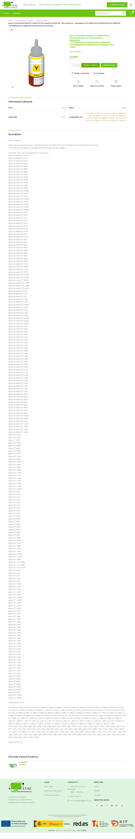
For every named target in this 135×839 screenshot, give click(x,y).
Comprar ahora (109, 65)
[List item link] (54, 786)
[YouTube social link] (112, 806)
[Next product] (14, 30)
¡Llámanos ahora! (117, 5)
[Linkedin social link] (122, 806)
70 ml (63, 117)
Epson (31, 20)
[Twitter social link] (102, 806)
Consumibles (20, 20)
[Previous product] (9, 30)
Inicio (10, 20)
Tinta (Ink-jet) (41, 20)
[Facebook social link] (96, 806)
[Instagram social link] (107, 806)
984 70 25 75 (75, 5)
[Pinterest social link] (117, 806)
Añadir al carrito (90, 65)
